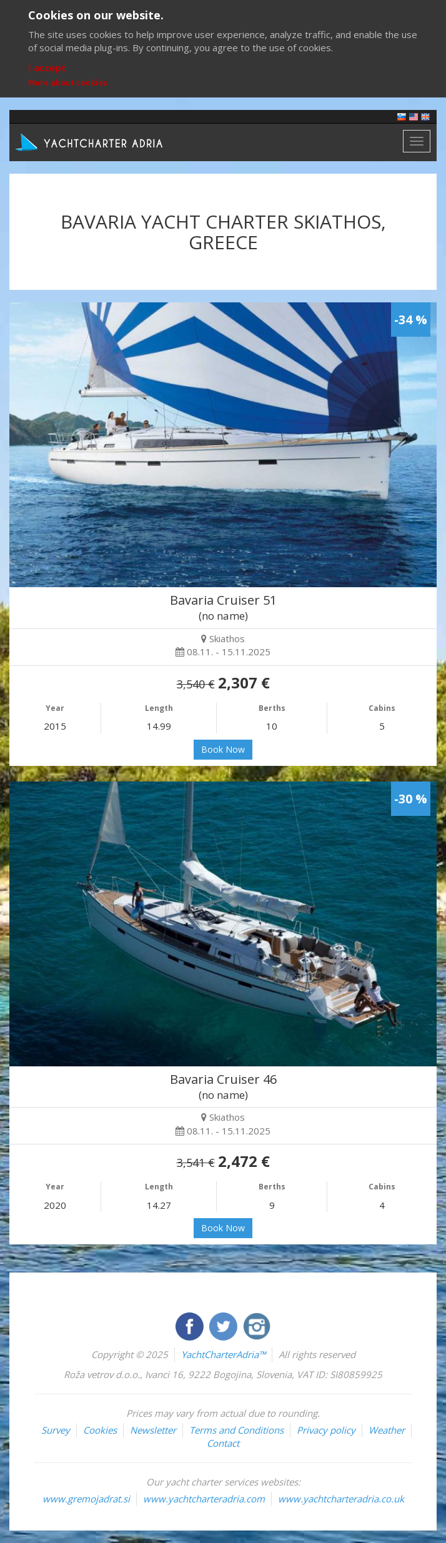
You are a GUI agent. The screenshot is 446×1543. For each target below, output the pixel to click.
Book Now (223, 749)
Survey (55, 1430)
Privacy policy (326, 1430)
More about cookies (67, 82)
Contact (223, 1443)
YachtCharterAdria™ (223, 1354)
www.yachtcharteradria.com (204, 1498)
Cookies (100, 1430)
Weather (387, 1430)
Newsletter (153, 1430)
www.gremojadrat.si (86, 1498)
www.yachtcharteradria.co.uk (341, 1498)
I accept (47, 67)
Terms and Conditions (236, 1430)
